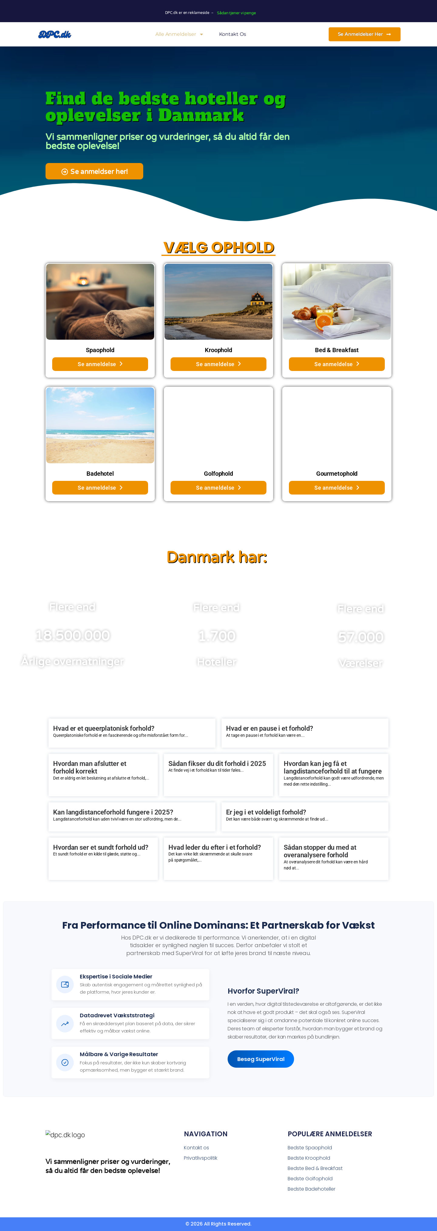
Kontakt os (232, 34)
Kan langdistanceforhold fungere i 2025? (113, 812)
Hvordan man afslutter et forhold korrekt (89, 767)
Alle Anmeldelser (179, 34)
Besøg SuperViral (260, 1059)
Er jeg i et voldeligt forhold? (266, 812)
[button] (94, 171)
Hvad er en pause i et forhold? (269, 728)
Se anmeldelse (100, 364)
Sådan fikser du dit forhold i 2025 (217, 763)
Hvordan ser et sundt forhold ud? (100, 847)
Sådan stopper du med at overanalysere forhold (320, 851)
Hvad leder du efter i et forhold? (214, 847)
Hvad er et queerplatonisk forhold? (103, 728)
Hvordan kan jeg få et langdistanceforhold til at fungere (333, 767)
